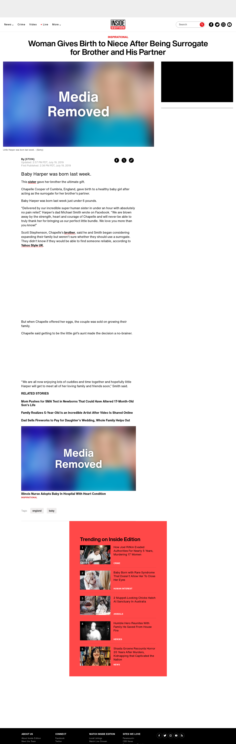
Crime (21, 24)
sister (32, 182)
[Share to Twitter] (124, 161)
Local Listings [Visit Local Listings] (95, 738)
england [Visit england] (37, 510)
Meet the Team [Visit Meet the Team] (28, 741)
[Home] (118, 24)
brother (69, 232)
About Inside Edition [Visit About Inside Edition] (31, 738)
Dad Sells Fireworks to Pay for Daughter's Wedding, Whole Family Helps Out (75, 420)
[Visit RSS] (182, 736)
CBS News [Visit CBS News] (128, 741)
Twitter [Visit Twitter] (58, 741)
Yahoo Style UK (32, 245)
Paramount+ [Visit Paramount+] (128, 738)
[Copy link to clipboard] (131, 161)
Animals (118, 614)
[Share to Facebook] (116, 161)
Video (33, 24)
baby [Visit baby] (51, 510)
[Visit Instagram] (170, 736)
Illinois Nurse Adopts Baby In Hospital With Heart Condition (63, 493)
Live (45, 24)
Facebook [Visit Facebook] (59, 738)
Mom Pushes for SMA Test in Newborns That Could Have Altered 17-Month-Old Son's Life (77, 403)
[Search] (190, 25)
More (55, 24)
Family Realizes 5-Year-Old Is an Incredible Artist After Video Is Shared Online (77, 413)
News (7, 24)
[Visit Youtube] (176, 736)
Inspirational (118, 37)
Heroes (118, 639)
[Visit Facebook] (159, 736)
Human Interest (123, 589)
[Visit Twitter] (165, 736)
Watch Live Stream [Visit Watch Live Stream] (98, 741)
